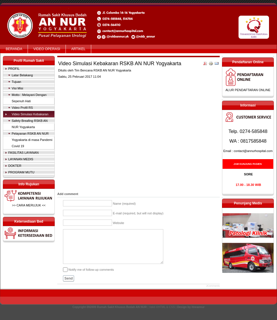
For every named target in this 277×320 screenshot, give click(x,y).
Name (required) (124, 203)
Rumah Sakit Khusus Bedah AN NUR (48, 18)
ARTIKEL (78, 49)
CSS (172, 313)
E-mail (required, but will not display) (138, 213)
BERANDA (14, 49)
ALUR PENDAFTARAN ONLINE (247, 90)
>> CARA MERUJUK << (29, 205)
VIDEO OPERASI (46, 49)
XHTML (161, 313)
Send (68, 285)
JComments (213, 292)
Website (118, 223)
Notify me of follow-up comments (91, 276)
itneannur (198, 313)
